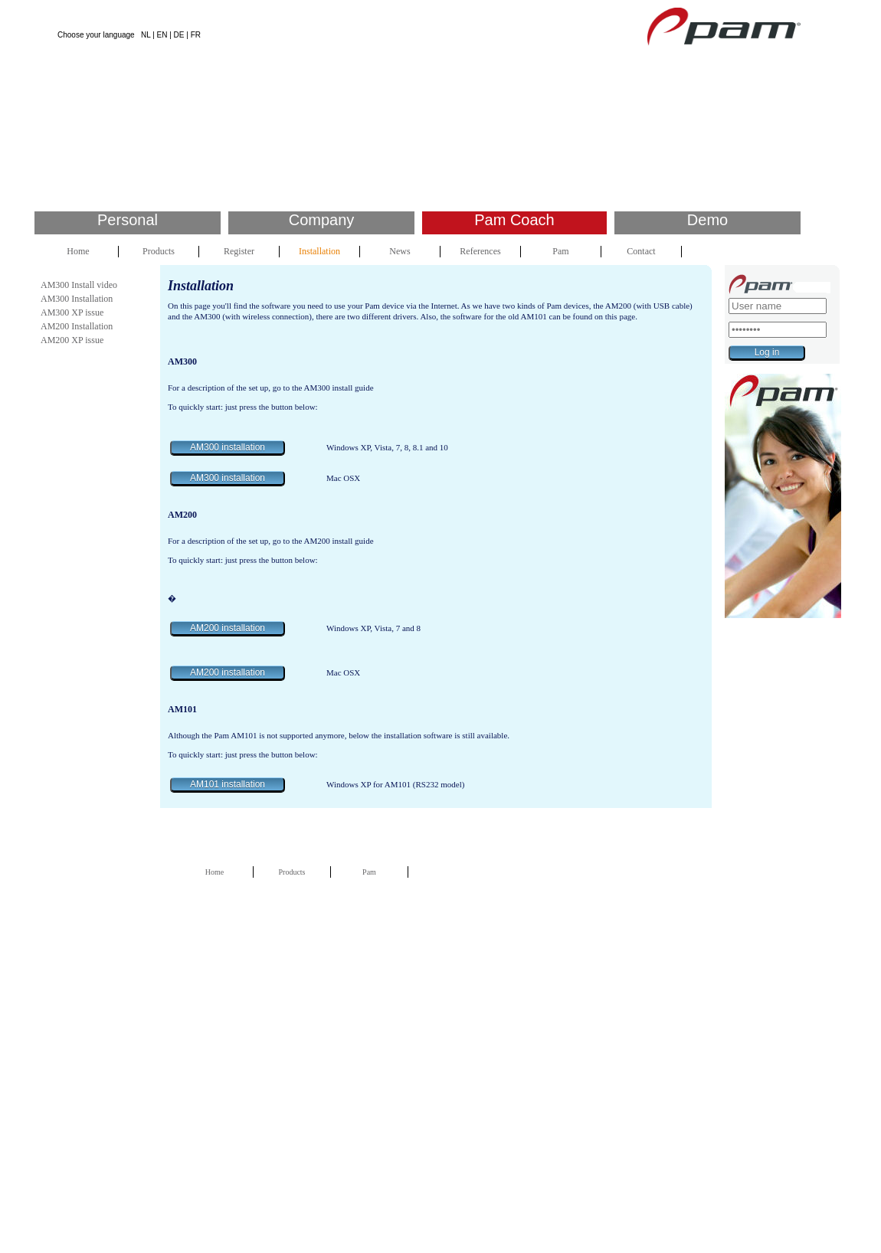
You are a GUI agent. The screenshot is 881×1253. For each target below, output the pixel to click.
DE (179, 35)
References (480, 251)
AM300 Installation (77, 298)
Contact (641, 251)
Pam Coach (514, 219)
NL (145, 35)
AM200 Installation (77, 326)
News (399, 251)
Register (239, 251)
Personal (127, 219)
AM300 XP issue (72, 312)
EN (162, 35)
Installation (319, 251)
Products (158, 251)
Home (78, 251)
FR (196, 35)
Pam (560, 251)
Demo (707, 219)
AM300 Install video (79, 285)
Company (322, 219)
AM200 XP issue (72, 340)
